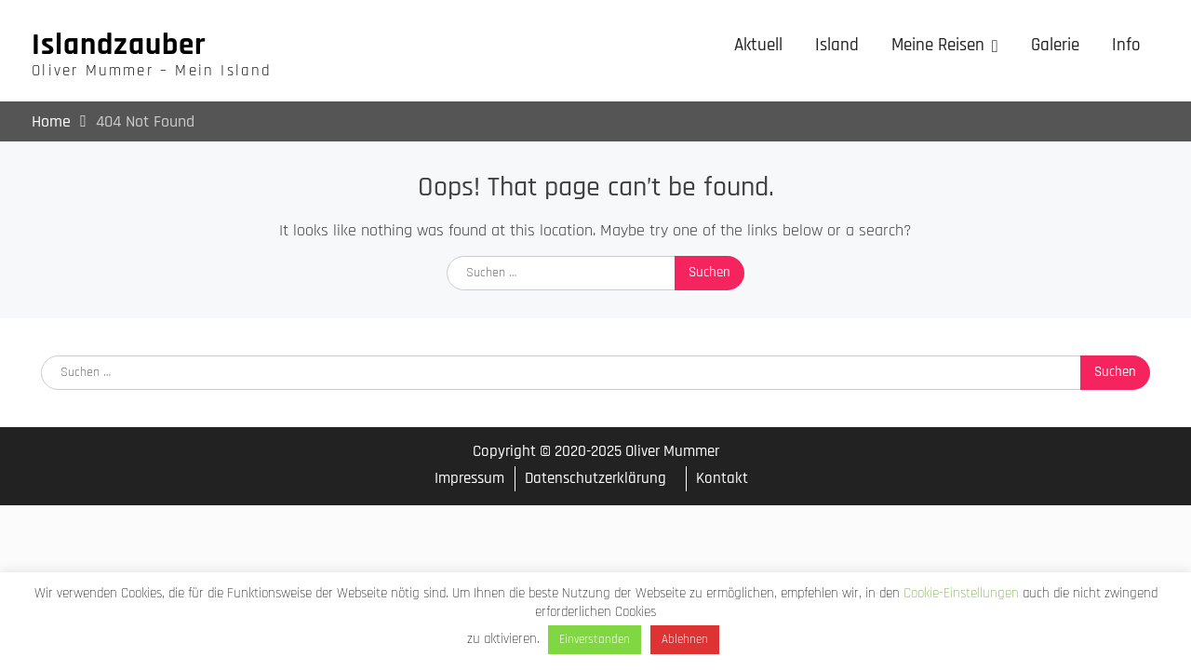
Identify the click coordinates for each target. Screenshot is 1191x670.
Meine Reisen (937, 45)
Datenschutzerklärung (595, 478)
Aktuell (758, 45)
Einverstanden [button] (594, 639)
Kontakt (722, 478)
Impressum (469, 479)
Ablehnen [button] (685, 639)
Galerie (1055, 45)
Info (1126, 45)
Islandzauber (119, 44)
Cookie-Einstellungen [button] (961, 593)
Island (837, 45)
